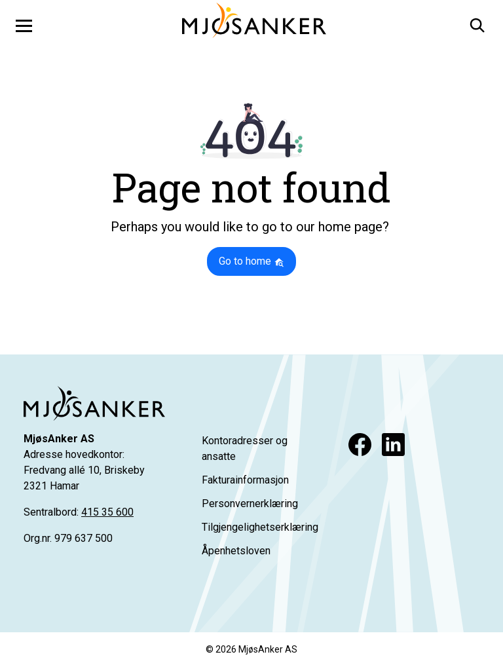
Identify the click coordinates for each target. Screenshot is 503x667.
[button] (476, 23)
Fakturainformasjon (245, 480)
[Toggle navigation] (24, 25)
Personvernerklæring (250, 503)
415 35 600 (107, 512)
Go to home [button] (251, 261)
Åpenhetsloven (236, 550)
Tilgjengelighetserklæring (260, 527)
